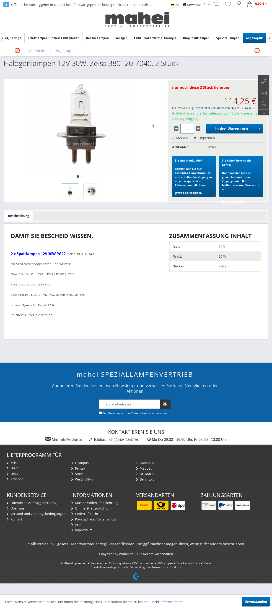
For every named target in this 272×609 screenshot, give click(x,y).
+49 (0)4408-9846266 (122, 440)
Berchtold (145, 479)
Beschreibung (18, 216)
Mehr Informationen (166, 602)
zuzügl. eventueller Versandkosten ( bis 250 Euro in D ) (220, 108)
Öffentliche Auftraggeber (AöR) (32, 503)
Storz (77, 474)
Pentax (78, 468)
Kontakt (14, 519)
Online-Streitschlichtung (91, 508)
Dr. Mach (145, 474)
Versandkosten (122, 543)
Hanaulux (145, 463)
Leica (12, 473)
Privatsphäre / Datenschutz (94, 519)
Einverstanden (255, 601)
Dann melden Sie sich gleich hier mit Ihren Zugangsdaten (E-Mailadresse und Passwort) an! (240, 178)
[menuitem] (197, 5)
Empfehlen (204, 138)
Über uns (16, 508)
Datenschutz (139, 413)
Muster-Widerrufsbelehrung (94, 503)
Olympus (80, 463)
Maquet (144, 468)
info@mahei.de (71, 440)
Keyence (15, 479)
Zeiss (12, 462)
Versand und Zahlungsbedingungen (36, 514)
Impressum (81, 530)
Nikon (13, 468)
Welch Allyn (82, 479)
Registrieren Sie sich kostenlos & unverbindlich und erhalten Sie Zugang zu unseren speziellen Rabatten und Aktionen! (193, 177)
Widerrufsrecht (84, 514)
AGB (76, 525)
